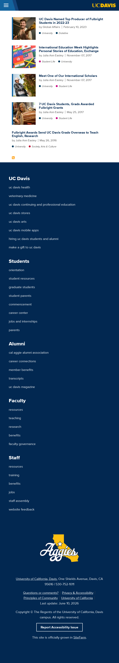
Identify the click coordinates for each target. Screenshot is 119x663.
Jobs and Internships (23, 321)
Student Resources (22, 278)
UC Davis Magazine (22, 386)
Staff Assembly (19, 500)
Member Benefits (21, 369)
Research (15, 426)
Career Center (18, 312)
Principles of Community (41, 597)
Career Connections (22, 361)
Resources (16, 409)
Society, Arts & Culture (44, 146)
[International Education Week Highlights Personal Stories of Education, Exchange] (24, 47)
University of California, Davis (36, 578)
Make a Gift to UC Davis (25, 247)
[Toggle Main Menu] (6, 5)
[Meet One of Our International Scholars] (24, 76)
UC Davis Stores (19, 212)
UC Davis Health (19, 187)
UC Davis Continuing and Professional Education (42, 204)
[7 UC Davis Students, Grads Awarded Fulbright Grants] (24, 104)
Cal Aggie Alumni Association (29, 352)
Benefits (14, 435)
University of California (77, 597)
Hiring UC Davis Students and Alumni (33, 238)
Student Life (48, 61)
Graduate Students (22, 287)
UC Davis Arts (18, 221)
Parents (14, 329)
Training (14, 475)
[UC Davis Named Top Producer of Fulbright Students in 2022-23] (24, 19)
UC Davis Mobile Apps (24, 230)
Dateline (63, 33)
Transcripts (16, 378)
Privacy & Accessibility (77, 592)
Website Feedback (21, 509)
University (47, 33)
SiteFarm (79, 637)
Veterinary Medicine (23, 195)
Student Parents (20, 295)
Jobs (12, 492)
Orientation (16, 269)
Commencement (20, 304)
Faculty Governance (22, 443)
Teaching (15, 418)
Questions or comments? (41, 592)
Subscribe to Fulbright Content (13, 157)
